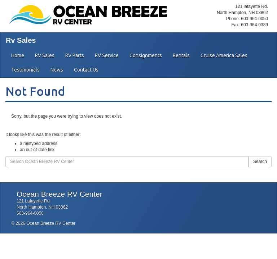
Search (260, 161)
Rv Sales (21, 40)
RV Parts (74, 55)
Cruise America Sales (224, 55)
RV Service (107, 55)
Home (17, 55)
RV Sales (44, 55)
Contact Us (86, 70)
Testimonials (25, 70)
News (56, 70)
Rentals (181, 55)
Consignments (145, 55)
